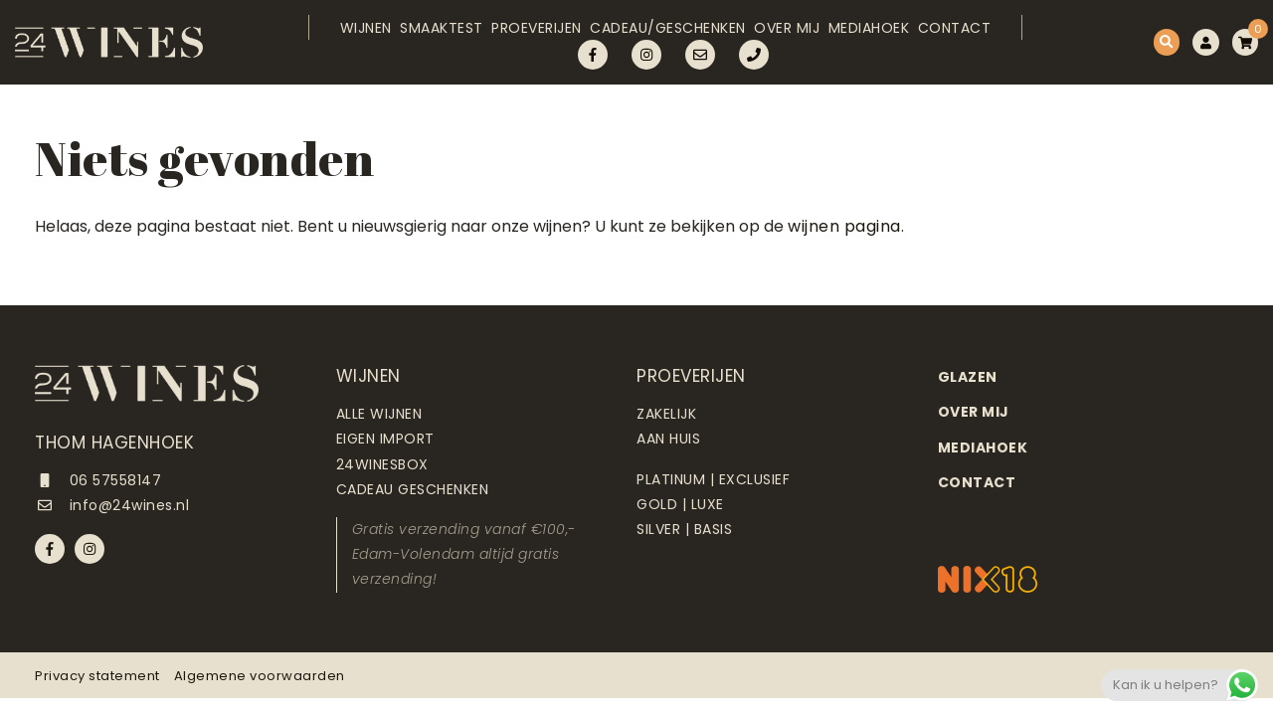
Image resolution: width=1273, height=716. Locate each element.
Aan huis (668, 438)
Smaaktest (407, 37)
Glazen (968, 377)
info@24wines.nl (112, 505)
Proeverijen (511, 37)
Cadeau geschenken (412, 489)
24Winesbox (382, 464)
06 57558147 (98, 480)
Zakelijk (666, 414)
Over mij (783, 37)
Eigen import (385, 438)
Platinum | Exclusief (713, 479)
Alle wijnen (379, 414)
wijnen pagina (844, 226)
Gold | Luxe (680, 504)
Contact (971, 37)
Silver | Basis (684, 529)
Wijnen (320, 37)
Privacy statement (97, 675)
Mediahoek (875, 37)
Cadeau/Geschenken (654, 37)
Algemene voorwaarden (259, 675)
